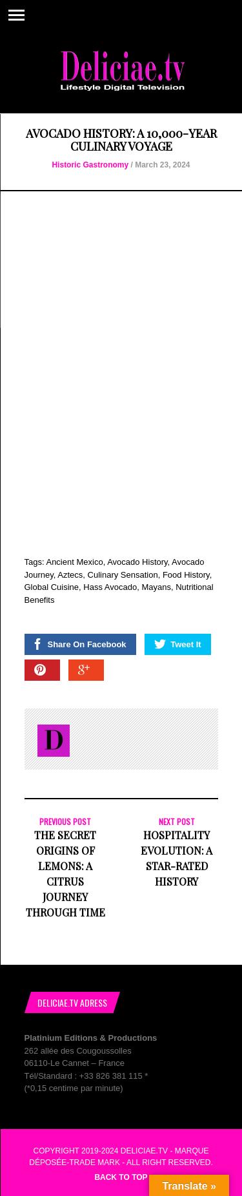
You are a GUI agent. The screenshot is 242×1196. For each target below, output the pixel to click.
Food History (186, 575)
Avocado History (137, 562)
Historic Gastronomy (90, 164)
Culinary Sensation (123, 575)
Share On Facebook (79, 644)
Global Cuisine (52, 587)
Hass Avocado (110, 587)
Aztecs (70, 575)
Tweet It (177, 644)
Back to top (120, 1177)
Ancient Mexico (74, 562)
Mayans (156, 587)
